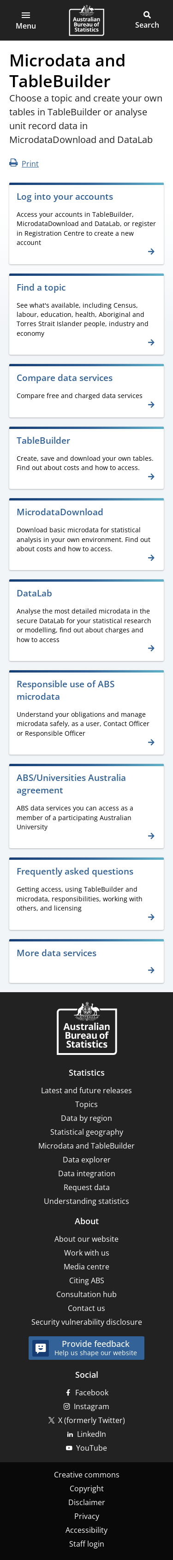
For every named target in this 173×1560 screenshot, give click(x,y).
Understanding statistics (86, 1201)
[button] (25, 20)
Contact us (86, 1308)
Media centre (86, 1267)
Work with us (86, 1253)
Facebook (91, 1392)
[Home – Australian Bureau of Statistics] (86, 1029)
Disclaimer (86, 1502)
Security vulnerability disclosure (86, 1322)
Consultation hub (86, 1294)
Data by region (86, 1118)
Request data (87, 1187)
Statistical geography (86, 1132)
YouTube (91, 1448)
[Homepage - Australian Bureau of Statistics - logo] (86, 20)
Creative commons (86, 1475)
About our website (86, 1239)
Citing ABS (86, 1280)
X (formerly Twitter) (91, 1420)
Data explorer (87, 1160)
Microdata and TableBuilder (86, 1146)
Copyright (87, 1488)
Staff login (86, 1544)
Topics (86, 1104)
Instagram (91, 1406)
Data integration (86, 1173)
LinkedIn (91, 1434)
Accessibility (86, 1530)
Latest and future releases (86, 1090)
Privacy (86, 1516)
